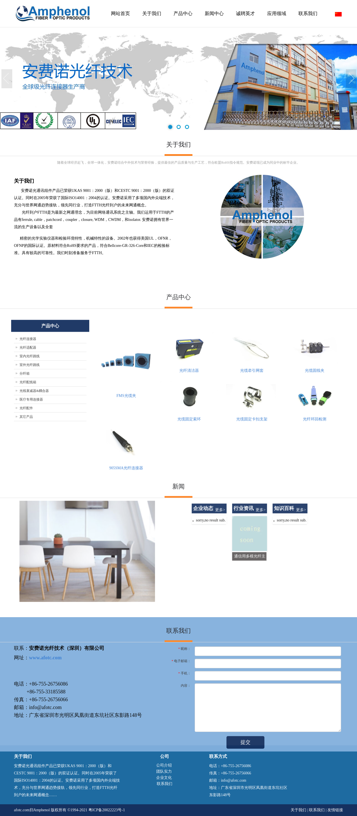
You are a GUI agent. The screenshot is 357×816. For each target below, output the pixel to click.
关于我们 (151, 19)
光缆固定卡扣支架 (251, 517)
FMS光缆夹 (126, 493)
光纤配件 (26, 506)
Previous (7, 79)
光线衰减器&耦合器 (34, 489)
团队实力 (164, 771)
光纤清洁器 (189, 468)
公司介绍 (164, 765)
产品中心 (182, 19)
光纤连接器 (28, 437)
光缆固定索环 (189, 517)
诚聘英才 (245, 13)
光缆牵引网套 (252, 468)
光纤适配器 (28, 445)
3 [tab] (187, 127)
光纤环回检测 (314, 517)
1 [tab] (170, 127)
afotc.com (22, 810)
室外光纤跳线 (30, 463)
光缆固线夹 (314, 468)
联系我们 (307, 13)
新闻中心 (213, 19)
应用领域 (276, 13)
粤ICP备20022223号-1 (106, 810)
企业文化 (164, 778)
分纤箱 (25, 471)
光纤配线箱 (28, 480)
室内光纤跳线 (30, 454)
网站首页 (120, 13)
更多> (305, 576)
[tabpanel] (178, 79)
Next (351, 79)
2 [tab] (178, 127)
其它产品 (26, 515)
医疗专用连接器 (31, 497)
